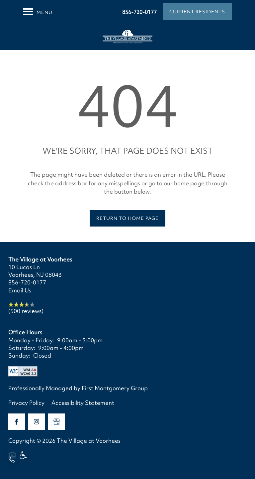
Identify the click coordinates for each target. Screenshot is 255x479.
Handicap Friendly (24, 458)
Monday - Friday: (31, 340)
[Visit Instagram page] (36, 421)
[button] (197, 11)
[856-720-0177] (11, 459)
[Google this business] (56, 421)
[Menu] (37, 11)
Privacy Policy (26, 402)
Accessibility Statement (82, 402)
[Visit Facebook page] (16, 421)
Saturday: (22, 348)
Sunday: (19, 355)
